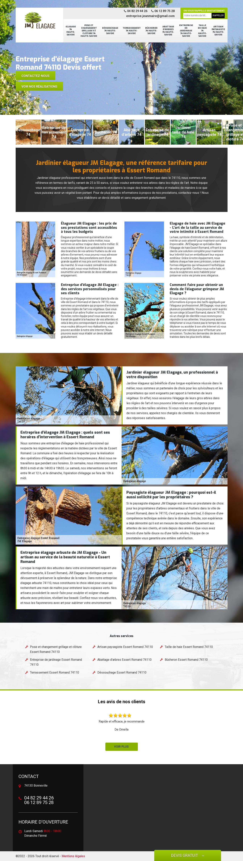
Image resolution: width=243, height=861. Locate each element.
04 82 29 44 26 (135, 11)
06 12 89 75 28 (163, 11)
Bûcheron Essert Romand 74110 (186, 659)
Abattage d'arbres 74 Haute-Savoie (168, 30)
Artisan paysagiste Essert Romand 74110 (125, 647)
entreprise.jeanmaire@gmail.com (150, 16)
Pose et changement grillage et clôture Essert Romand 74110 (56, 649)
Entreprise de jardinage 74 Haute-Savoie (186, 30)
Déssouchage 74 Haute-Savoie (110, 31)
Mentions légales (73, 856)
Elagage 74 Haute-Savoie (71, 30)
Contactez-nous (35, 76)
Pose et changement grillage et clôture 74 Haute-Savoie (89, 30)
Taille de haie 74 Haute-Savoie (202, 30)
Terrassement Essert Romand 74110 (54, 672)
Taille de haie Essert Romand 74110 (189, 647)
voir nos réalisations (39, 86)
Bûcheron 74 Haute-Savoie (151, 31)
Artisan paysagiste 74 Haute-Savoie (218, 30)
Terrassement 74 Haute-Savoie (132, 31)
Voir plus (121, 746)
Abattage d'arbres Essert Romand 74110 (124, 659)
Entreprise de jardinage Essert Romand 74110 (56, 662)
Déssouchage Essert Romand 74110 (121, 672)
